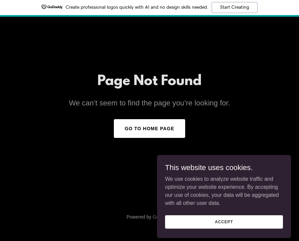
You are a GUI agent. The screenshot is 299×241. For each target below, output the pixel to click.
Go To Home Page (149, 128)
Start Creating (234, 7)
